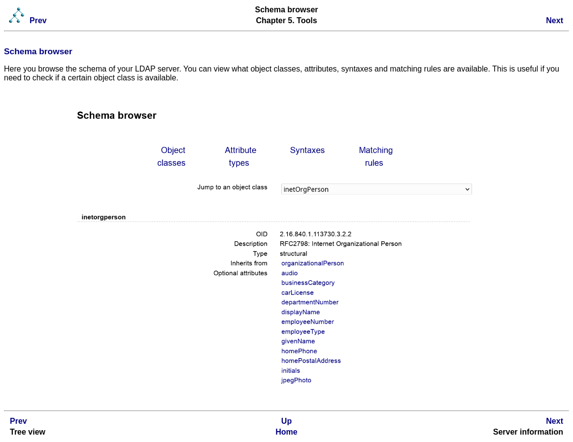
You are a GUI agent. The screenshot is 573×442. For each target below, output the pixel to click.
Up (286, 421)
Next (554, 20)
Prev (38, 20)
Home (286, 432)
